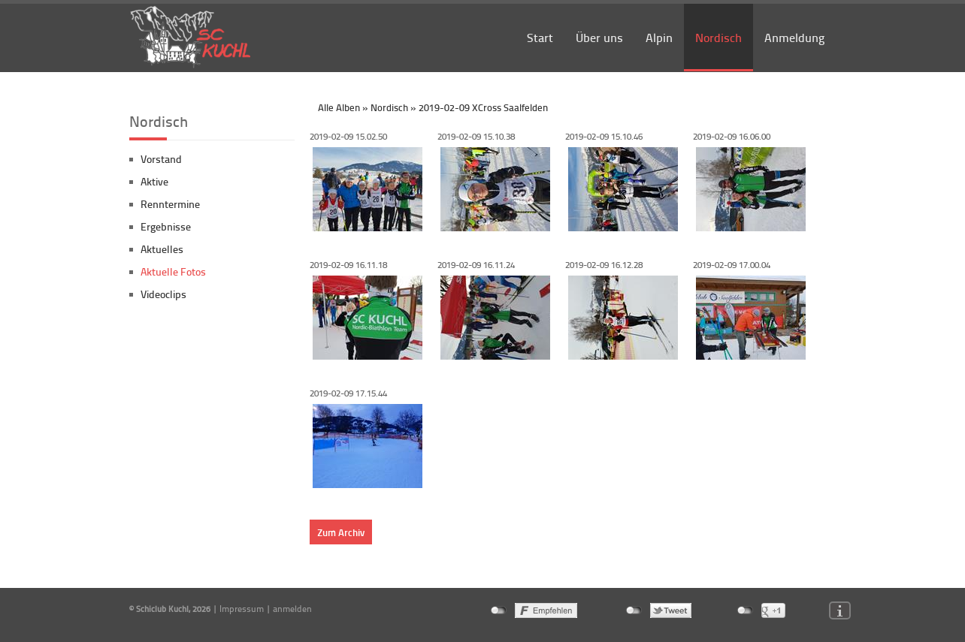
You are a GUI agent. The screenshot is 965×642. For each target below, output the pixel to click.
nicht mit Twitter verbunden (634, 610)
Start (540, 37)
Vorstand (161, 159)
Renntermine (170, 204)
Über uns (599, 37)
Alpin (659, 37)
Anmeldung (794, 37)
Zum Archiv (341, 532)
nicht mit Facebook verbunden (498, 610)
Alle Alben (339, 107)
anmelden (292, 608)
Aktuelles (162, 249)
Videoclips (163, 294)
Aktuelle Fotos (173, 271)
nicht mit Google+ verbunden (745, 610)
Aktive (154, 181)
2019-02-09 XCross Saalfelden (483, 107)
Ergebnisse (166, 226)
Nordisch (718, 37)
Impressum (241, 608)
